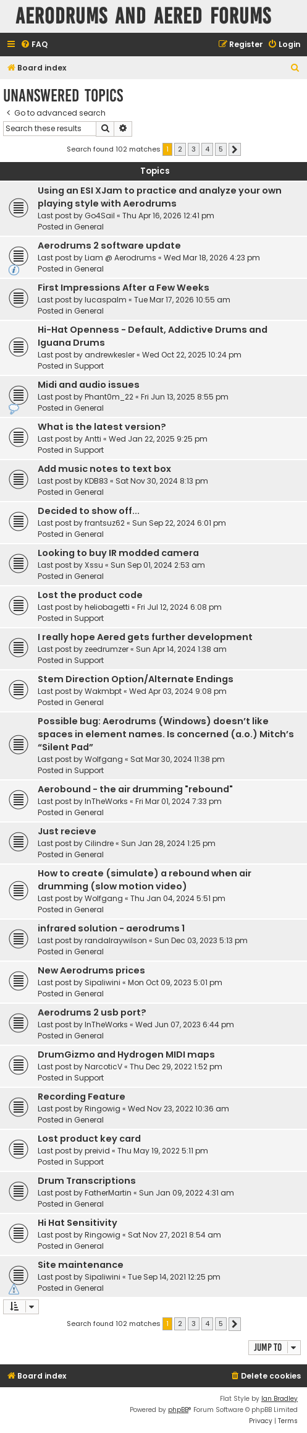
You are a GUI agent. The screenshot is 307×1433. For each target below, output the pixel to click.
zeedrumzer (106, 649)
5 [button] (221, 149)
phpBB (178, 1409)
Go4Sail (100, 215)
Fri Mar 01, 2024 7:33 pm (178, 801)
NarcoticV (103, 1066)
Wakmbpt (103, 691)
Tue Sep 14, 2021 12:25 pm (174, 1277)
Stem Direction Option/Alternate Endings (135, 679)
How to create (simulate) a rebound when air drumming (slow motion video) (144, 879)
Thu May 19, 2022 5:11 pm (162, 1150)
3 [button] (193, 149)
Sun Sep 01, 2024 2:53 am (158, 565)
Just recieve (67, 831)
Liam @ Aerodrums (120, 257)
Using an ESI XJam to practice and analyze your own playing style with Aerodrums (160, 197)
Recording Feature (81, 1096)
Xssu (94, 565)
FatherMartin (108, 1192)
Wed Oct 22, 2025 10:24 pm (192, 354)
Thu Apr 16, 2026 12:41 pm (168, 215)
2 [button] (180, 149)
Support (89, 366)
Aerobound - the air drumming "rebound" (135, 789)
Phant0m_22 (109, 396)
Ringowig (102, 1108)
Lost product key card (89, 1138)
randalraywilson (116, 940)
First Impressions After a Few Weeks (123, 287)
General (89, 226)
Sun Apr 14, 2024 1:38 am (181, 649)
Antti (93, 439)
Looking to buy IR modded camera (118, 553)
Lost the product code (90, 595)
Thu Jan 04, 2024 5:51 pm (177, 898)
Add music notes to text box (104, 469)
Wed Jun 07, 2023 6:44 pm (184, 1024)
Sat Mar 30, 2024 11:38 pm (177, 759)
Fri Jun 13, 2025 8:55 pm (185, 396)
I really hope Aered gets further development (145, 637)
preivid (97, 1150)
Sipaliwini (102, 982)
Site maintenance (81, 1265)
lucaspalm (106, 299)
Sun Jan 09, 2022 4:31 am (186, 1192)
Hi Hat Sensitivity (77, 1223)
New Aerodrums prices (91, 970)
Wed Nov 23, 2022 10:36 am (178, 1108)
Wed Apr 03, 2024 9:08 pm (178, 691)
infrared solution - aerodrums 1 (111, 928)
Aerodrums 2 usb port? (92, 1012)
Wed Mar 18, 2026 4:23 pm (212, 257)
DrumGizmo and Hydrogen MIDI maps (126, 1054)
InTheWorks (106, 801)
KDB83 (96, 481)
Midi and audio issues (89, 385)
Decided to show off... (89, 511)
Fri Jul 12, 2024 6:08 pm (179, 607)
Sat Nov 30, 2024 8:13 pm (162, 481)
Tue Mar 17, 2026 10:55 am (182, 299)
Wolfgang (104, 759)
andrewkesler (110, 354)
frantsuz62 (105, 523)
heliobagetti (107, 607)
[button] (235, 149)
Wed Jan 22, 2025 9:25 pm (158, 439)
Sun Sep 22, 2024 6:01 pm (179, 523)
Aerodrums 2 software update (109, 245)
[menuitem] (34, 44)
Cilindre (99, 843)
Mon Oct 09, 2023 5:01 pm (175, 982)
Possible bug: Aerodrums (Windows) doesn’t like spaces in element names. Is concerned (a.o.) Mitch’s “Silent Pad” (166, 734)
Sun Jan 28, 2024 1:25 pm (168, 843)
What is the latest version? (102, 427)
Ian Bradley (279, 1398)
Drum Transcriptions (87, 1180)
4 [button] (207, 149)
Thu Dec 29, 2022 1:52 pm (176, 1066)
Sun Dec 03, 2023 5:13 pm (201, 940)
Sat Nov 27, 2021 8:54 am (174, 1235)
